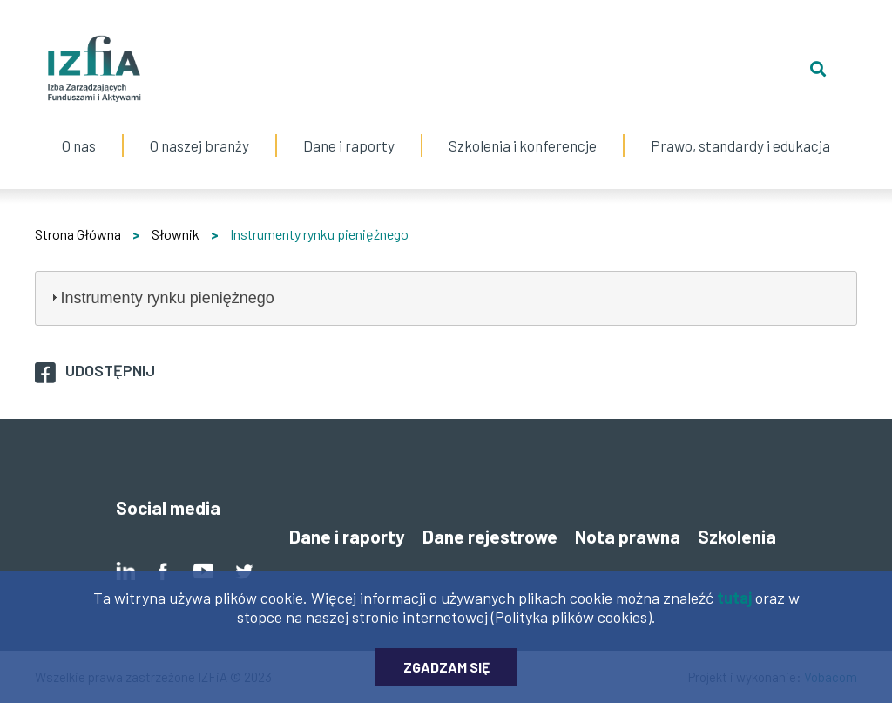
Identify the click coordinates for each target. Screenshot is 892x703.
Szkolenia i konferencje (523, 128)
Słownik (175, 234)
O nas (79, 128)
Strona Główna (78, 234)
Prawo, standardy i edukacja (740, 128)
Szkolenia (737, 536)
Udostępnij (110, 370)
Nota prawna (627, 536)
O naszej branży (199, 128)
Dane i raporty (349, 145)
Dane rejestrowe (490, 536)
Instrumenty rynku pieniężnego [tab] (160, 298)
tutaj (734, 602)
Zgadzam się (446, 672)
